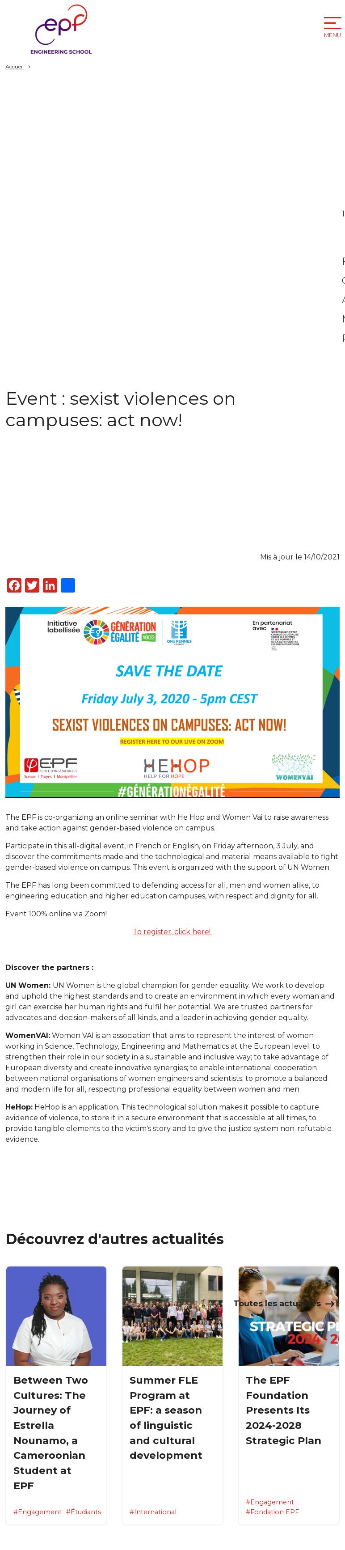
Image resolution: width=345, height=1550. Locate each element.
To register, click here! (172, 931)
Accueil (14, 66)
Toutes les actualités (277, 1303)
